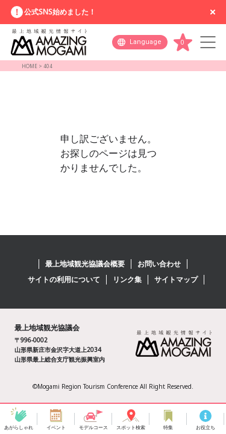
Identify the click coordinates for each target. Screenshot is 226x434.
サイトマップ (176, 279)
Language (146, 42)
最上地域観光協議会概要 (85, 264)
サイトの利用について (64, 279)
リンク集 (127, 279)
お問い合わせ (159, 264)
